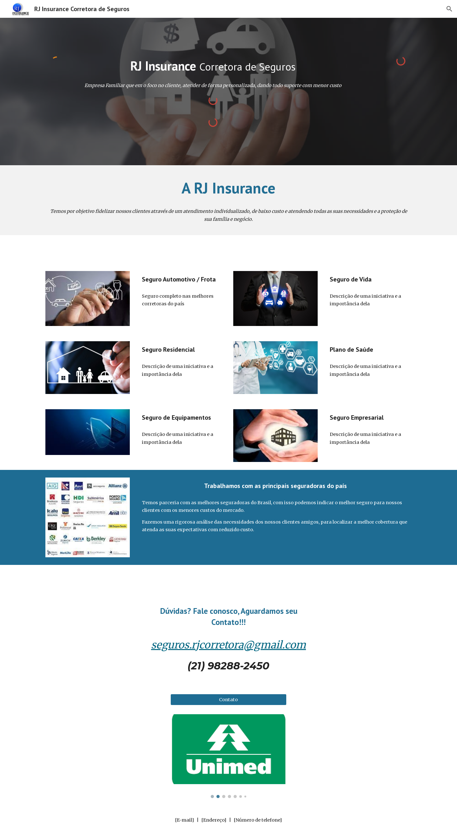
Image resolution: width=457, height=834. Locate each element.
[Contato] (228, 699)
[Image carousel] (228, 756)
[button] (449, 9)
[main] (212, 65)
